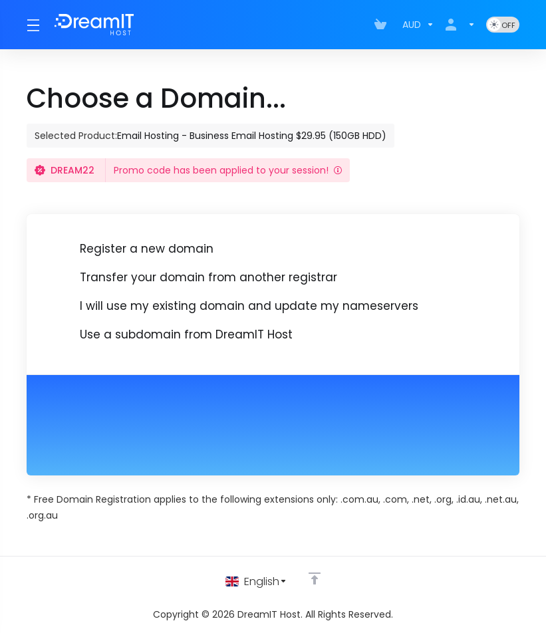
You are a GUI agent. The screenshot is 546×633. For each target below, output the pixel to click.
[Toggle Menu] (32, 24)
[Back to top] (316, 578)
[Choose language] (256, 581)
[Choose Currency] (418, 25)
